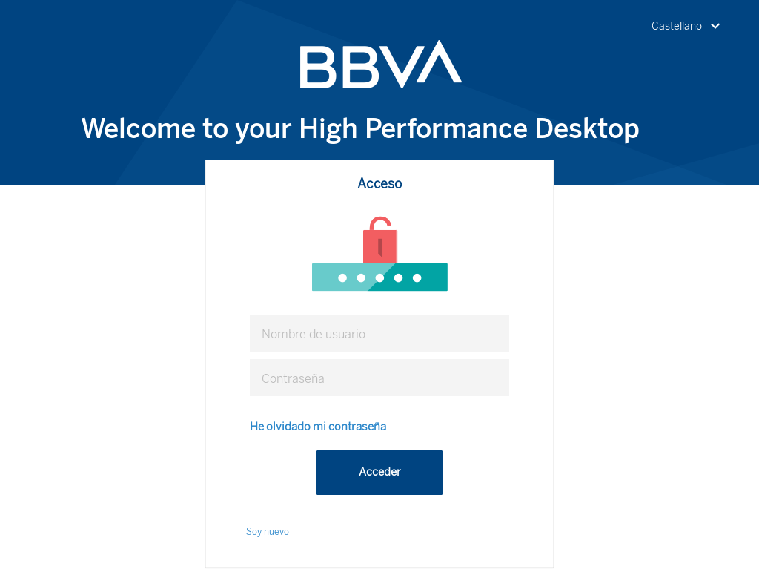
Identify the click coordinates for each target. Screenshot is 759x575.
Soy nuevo (267, 532)
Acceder (380, 472)
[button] (689, 27)
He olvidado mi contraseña (318, 426)
